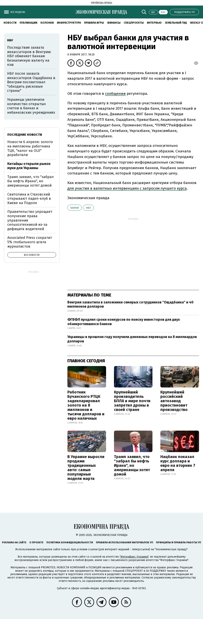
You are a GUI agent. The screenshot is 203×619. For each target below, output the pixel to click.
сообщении (115, 93)
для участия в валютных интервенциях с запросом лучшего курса (127, 188)
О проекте (36, 542)
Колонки (47, 22)
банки (74, 207)
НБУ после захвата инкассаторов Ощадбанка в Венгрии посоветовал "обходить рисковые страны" (31, 82)
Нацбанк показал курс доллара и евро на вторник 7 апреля (177, 463)
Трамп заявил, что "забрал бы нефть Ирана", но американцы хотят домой (132, 465)
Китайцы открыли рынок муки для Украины (29, 166)
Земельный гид (176, 22)
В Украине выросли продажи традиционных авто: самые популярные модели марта (85, 467)
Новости (10, 22)
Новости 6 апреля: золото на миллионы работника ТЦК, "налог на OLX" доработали (30, 148)
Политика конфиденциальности (69, 542)
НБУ (88, 207)
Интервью (154, 22)
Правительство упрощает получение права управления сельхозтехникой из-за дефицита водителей (29, 220)
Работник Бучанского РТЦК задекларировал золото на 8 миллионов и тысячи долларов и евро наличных (85, 405)
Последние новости (24, 135)
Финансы (114, 22)
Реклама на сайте (14, 542)
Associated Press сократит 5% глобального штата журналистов (29, 241)
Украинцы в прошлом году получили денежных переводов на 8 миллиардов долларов (132, 339)
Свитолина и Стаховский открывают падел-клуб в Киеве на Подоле (29, 198)
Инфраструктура (69, 22)
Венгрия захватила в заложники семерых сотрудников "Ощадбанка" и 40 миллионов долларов (130, 304)
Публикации (28, 22)
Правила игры (94, 22)
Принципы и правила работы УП (178, 542)
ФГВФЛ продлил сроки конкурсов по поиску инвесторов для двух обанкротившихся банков (123, 321)
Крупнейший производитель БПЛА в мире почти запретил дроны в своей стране (132, 401)
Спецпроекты (134, 22)
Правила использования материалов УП (124, 542)
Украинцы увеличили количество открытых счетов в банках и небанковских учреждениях (31, 106)
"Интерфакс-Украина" (134, 556)
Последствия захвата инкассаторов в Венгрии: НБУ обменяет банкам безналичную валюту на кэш (29, 56)
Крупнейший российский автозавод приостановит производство (174, 401)
